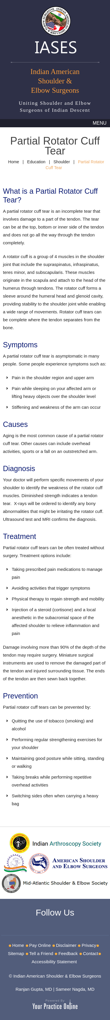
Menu (99, 123)
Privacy (89, 945)
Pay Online (40, 945)
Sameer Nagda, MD (74, 989)
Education (36, 161)
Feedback (68, 953)
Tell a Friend (41, 953)
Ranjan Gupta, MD (34, 989)
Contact (90, 953)
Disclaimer (66, 945)
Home (13, 161)
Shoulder (61, 161)
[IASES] (55, 29)
